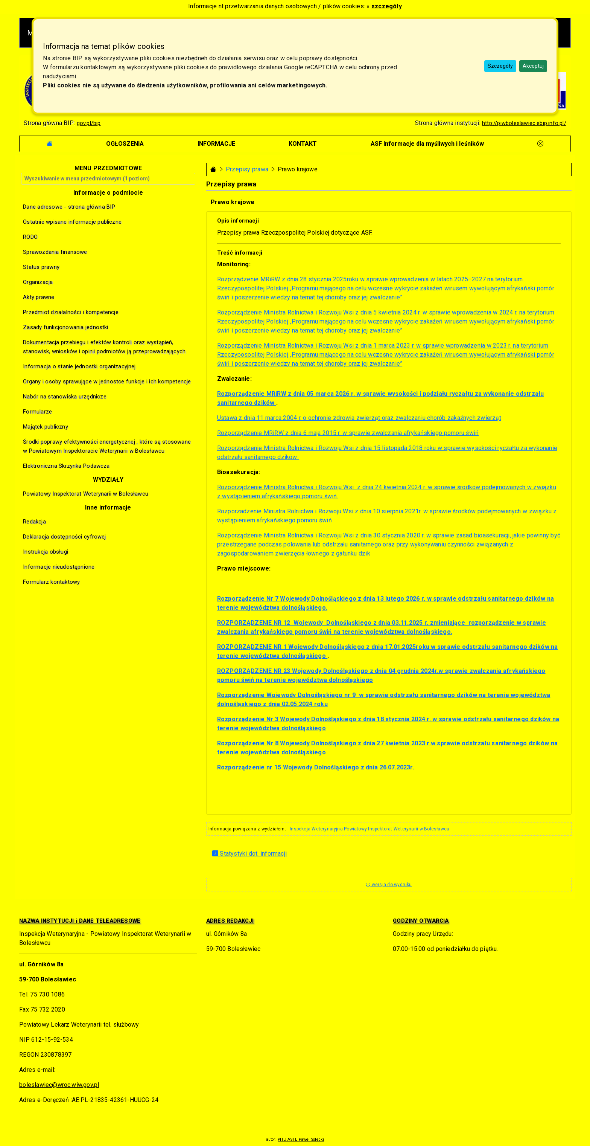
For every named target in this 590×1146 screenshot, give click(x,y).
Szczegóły (500, 66)
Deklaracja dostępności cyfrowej (64, 536)
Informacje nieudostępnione (58, 566)
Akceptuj (533, 66)
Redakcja (34, 521)
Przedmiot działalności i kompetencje (71, 312)
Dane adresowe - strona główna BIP (69, 206)
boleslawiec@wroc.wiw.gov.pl (59, 1084)
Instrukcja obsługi (45, 551)
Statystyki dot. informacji (249, 853)
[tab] (125, 144)
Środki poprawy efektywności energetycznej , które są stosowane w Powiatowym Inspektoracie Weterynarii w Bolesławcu (107, 446)
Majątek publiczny (45, 426)
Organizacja (38, 282)
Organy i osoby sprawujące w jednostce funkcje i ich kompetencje (107, 381)
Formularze (37, 411)
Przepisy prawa (247, 169)
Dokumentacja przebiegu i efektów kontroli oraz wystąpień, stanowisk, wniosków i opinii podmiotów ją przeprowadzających (104, 347)
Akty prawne (38, 297)
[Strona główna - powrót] (213, 169)
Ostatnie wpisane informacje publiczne (72, 221)
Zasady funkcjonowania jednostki (65, 327)
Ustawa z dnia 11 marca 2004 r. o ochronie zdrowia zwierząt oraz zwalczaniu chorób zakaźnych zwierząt (359, 417)
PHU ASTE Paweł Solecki (301, 1139)
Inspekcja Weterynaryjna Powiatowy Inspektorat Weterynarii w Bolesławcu (369, 829)
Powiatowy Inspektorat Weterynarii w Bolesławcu (85, 493)
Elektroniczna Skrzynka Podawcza (66, 465)
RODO (30, 236)
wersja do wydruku (389, 884)
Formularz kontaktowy (51, 581)
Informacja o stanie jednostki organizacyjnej (79, 366)
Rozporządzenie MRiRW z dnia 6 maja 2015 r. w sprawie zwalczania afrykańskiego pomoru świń (348, 432)
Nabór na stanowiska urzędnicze (64, 396)
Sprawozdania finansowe (55, 252)
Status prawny (41, 267)
